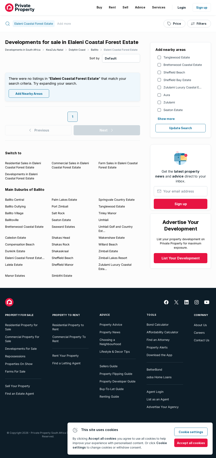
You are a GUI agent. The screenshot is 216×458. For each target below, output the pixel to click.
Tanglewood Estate (176, 57)
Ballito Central (14, 199)
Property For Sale (19, 315)
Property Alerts (157, 347)
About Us (200, 325)
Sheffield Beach (174, 72)
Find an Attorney (158, 339)
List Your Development (181, 258)
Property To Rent (66, 315)
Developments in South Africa (22, 49)
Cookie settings (191, 432)
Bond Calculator (158, 324)
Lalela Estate (14, 264)
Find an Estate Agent (19, 393)
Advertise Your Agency (163, 407)
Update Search (180, 128)
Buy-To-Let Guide (112, 389)
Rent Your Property (65, 355)
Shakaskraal (60, 251)
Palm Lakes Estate (64, 199)
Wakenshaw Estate (112, 237)
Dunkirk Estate (15, 251)
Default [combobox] (111, 58)
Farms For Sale (15, 371)
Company (201, 315)
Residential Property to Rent (68, 327)
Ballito (94, 49)
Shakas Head (61, 237)
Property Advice (111, 324)
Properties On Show (18, 364)
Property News (110, 332)
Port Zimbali (60, 206)
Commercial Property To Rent (69, 339)
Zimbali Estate (108, 251)
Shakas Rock (61, 244)
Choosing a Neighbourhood (110, 342)
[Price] (174, 23)
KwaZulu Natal (54, 49)
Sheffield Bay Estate (177, 80)
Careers (199, 332)
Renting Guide (109, 396)
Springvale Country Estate (117, 199)
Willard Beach (108, 244)
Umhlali (103, 220)
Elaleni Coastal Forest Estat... (25, 258)
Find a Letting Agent (66, 363)
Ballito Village (14, 213)
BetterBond (154, 369)
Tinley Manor (107, 213)
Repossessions (15, 356)
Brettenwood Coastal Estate (182, 64)
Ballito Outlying (15, 206)
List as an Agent (158, 399)
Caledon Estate (15, 237)
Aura (166, 95)
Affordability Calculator (162, 332)
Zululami (169, 102)
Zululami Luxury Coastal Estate (184, 87)
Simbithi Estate (62, 275)
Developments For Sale (21, 348)
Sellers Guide (108, 366)
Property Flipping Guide (116, 373)
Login (182, 7)
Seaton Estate (173, 110)
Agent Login (155, 391)
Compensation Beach (19, 244)
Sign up (201, 7)
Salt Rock (58, 213)
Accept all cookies (191, 443)
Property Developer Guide (117, 381)
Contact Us (201, 340)
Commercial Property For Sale (22, 339)
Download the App (159, 355)
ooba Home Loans (159, 377)
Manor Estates (15, 275)
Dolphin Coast (77, 49)
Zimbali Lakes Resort (113, 258)
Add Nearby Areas (29, 93)
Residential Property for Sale (21, 327)
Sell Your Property (17, 386)
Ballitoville (12, 220)
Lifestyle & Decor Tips (115, 351)
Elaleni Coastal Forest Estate (121, 49)
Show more (166, 119)
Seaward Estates (63, 226)
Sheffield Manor (62, 264)
